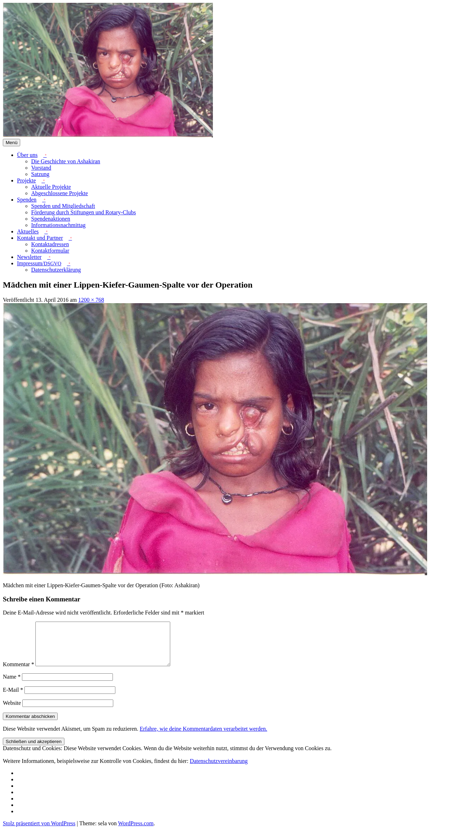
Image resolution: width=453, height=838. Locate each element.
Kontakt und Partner (40, 238)
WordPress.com (135, 832)
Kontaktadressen (50, 244)
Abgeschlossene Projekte (59, 193)
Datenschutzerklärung (56, 270)
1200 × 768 (91, 300)
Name (12, 685)
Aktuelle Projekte (51, 187)
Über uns (27, 155)
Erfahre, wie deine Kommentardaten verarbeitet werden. (203, 737)
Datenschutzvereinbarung (218, 769)
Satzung (40, 174)
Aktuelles (28, 231)
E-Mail (13, 698)
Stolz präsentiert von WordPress (39, 832)
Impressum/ (39, 263)
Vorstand (41, 168)
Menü (11, 142)
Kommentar (18, 673)
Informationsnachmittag (58, 225)
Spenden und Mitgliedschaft (63, 206)
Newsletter (29, 257)
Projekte (26, 180)
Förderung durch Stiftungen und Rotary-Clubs (83, 212)
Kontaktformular (50, 251)
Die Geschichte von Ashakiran (65, 161)
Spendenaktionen (50, 219)
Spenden (26, 200)
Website (12, 711)
